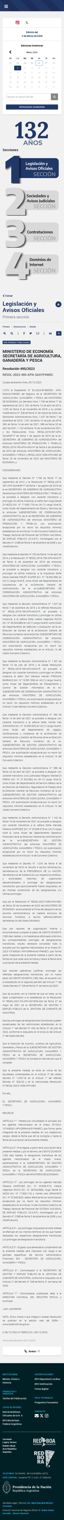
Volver (8, 296)
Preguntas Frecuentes (46, 1402)
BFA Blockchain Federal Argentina (12, 1422)
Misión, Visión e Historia (11, 1380)
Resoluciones (19, 326)
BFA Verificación (43, 1384)
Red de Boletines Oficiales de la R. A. (13, 1413)
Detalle (33, 326)
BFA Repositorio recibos (47, 1379)
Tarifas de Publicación (14, 1398)
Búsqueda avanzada (32, 107)
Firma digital (41, 1388)
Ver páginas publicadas (16, 342)
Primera (6, 326)
